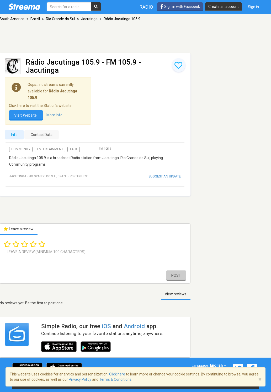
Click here (117, 374)
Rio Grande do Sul (60, 19)
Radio (146, 7)
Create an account (223, 6)
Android (134, 326)
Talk (73, 149)
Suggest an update (164, 176)
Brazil (35, 19)
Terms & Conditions (115, 379)
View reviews (176, 294)
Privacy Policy (80, 379)
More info (54, 115)
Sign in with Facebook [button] (180, 6)
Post (176, 275)
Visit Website (26, 115)
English (218, 365)
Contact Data (41, 135)
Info (14, 135)
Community (20, 149)
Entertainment (50, 149)
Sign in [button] (253, 7)
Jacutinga (89, 19)
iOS (106, 326)
